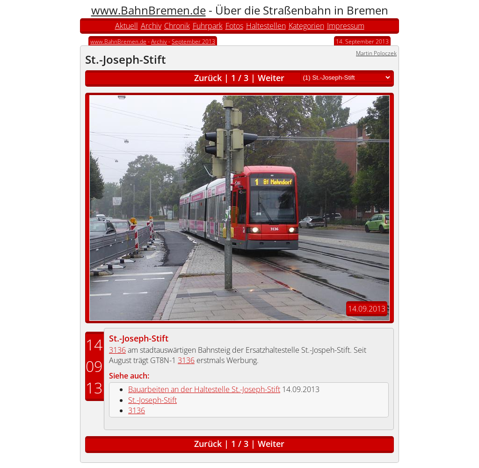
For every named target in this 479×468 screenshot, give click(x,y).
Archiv (151, 26)
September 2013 (193, 41)
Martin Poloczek (376, 53)
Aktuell (126, 26)
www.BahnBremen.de (148, 10)
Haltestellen (266, 26)
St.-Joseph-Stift (138, 338)
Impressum (345, 26)
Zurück (208, 77)
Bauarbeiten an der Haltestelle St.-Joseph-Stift (204, 389)
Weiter (271, 77)
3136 (117, 350)
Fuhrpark (208, 26)
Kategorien (306, 26)
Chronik (177, 26)
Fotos (234, 26)
